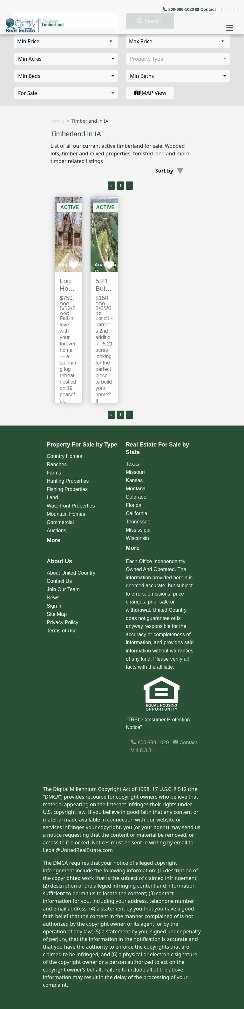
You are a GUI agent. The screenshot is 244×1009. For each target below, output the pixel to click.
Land (52, 497)
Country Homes (64, 456)
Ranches (57, 464)
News (53, 597)
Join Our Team (63, 589)
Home (57, 121)
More (53, 540)
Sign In (55, 606)
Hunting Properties (68, 481)
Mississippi (138, 530)
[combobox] (66, 59)
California (136, 513)
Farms (54, 472)
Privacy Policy (62, 622)
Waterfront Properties (71, 505)
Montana (136, 488)
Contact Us (59, 581)
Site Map (57, 614)
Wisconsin (137, 538)
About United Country (71, 573)
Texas (132, 464)
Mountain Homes (66, 514)
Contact (206, 9)
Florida (133, 505)
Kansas (134, 480)
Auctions (56, 530)
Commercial (60, 522)
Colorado (136, 497)
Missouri (135, 472)
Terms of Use (62, 630)
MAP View (149, 93)
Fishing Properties (67, 489)
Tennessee (138, 521)
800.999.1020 (150, 742)
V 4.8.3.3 (141, 750)
